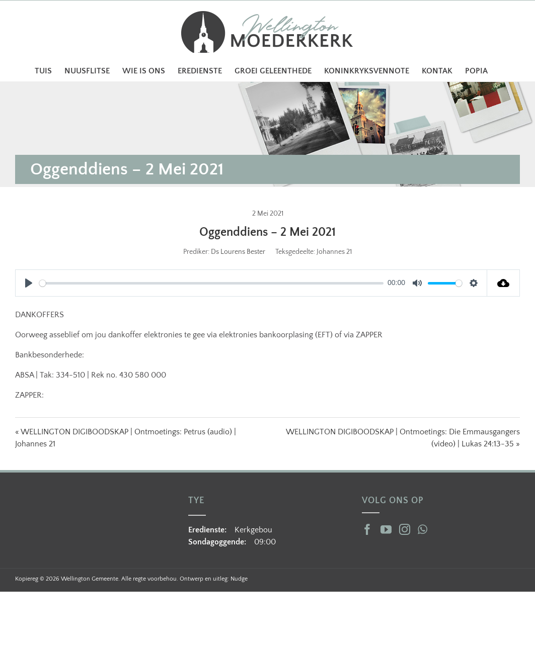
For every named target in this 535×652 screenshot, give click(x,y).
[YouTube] (386, 529)
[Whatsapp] (422, 529)
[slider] (211, 283)
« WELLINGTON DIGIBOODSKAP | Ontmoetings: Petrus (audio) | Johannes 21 (125, 437)
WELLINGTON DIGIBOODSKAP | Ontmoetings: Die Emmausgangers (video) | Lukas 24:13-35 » (403, 437)
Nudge (239, 579)
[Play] (29, 283)
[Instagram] (404, 529)
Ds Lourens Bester (238, 252)
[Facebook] (367, 529)
